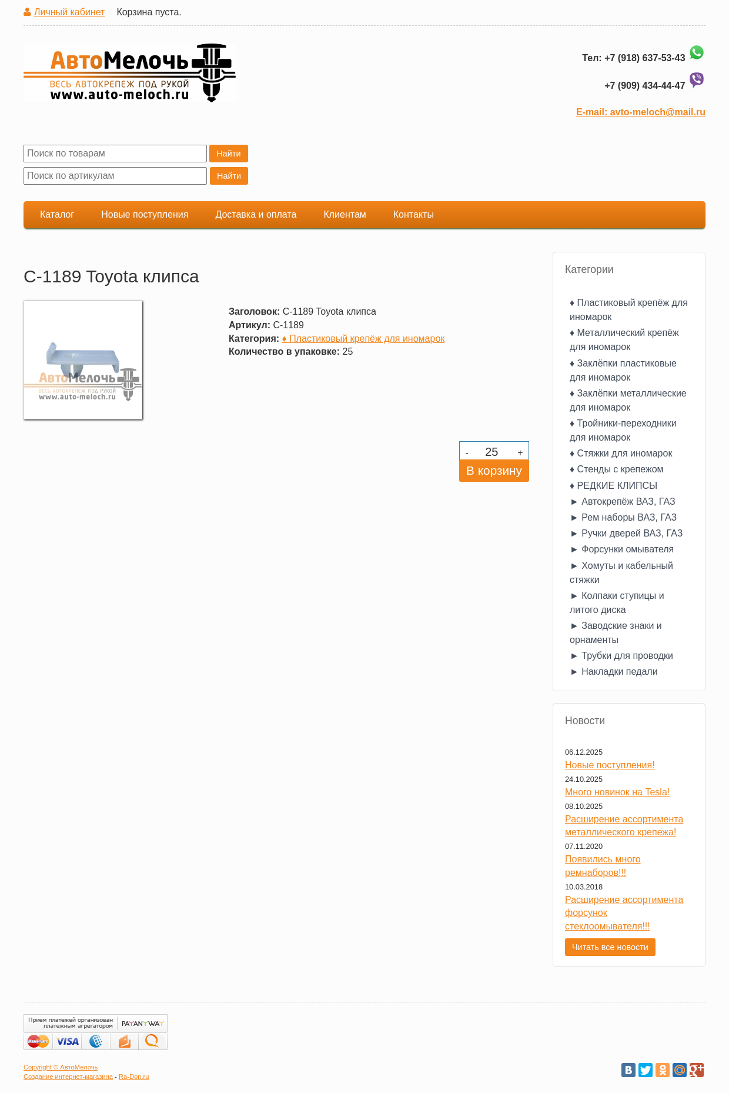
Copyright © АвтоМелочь (61, 1067)
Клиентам (344, 214)
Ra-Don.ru (134, 1076)
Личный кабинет (69, 12)
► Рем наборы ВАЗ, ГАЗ (623, 517)
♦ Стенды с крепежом (617, 469)
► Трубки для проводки (621, 656)
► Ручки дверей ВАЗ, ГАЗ (626, 533)
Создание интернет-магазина (68, 1076)
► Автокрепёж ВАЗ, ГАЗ (623, 501)
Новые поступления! (610, 765)
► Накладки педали (614, 672)
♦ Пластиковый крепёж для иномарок (363, 339)
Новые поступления (144, 214)
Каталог (57, 214)
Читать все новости (610, 947)
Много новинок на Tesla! (617, 792)
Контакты (413, 214)
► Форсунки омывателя (622, 549)
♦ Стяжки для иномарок (621, 453)
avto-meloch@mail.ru (657, 112)
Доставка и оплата (255, 214)
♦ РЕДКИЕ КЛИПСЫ (613, 486)
